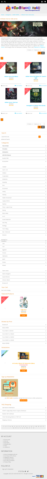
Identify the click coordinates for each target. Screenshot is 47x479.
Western (4, 235)
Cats (3, 243)
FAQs (5, 445)
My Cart (6, 441)
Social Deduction (6, 219)
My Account (7, 439)
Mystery (4, 204)
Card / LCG (5, 170)
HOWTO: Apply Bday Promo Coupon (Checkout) (14, 410)
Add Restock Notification (8, 407)
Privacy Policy (7, 462)
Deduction (4, 179)
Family (4, 191)
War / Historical (6, 232)
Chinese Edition (6, 280)
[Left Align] (39, 53)
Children (4, 173)
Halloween (5, 256)
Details (23, 315)
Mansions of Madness (39, 47)
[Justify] (43, 53)
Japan (3, 259)
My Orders (6, 442)
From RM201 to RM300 (8, 337)
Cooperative (5, 176)
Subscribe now (23, 400)
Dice (3, 185)
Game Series (5, 270)
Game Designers (6, 273)
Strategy (4, 225)
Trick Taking (5, 229)
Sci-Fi (3, 216)
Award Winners (6, 277)
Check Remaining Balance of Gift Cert (11, 417)
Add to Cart (4, 85)
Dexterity (4, 182)
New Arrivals (5, 146)
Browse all (5, 283)
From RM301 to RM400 (8, 340)
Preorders (4, 149)
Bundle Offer (5, 158)
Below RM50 (5, 327)
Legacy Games (6, 201)
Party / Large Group (7, 207)
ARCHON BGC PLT (18, 473)
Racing (4, 210)
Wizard (4, 265)
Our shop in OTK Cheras (10, 456)
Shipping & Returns (7, 420)
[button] (4, 307)
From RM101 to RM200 (8, 334)
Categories (8, 14)
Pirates (4, 262)
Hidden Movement (6, 197)
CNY (3, 246)
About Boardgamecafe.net (10, 454)
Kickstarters (5, 152)
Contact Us (7, 447)
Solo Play (4, 222)
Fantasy (4, 194)
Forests (4, 253)
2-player (4, 166)
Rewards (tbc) (7, 444)
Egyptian (4, 249)
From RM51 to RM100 (7, 331)
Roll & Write (5, 213)
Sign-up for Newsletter (7, 469)
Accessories (5, 161)
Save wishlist (18, 85)
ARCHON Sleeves (6, 155)
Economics (5, 188)
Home (2, 14)
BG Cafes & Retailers (9, 460)
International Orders (9, 459)
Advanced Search (5, 139)
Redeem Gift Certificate (8, 414)
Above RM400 (5, 343)
